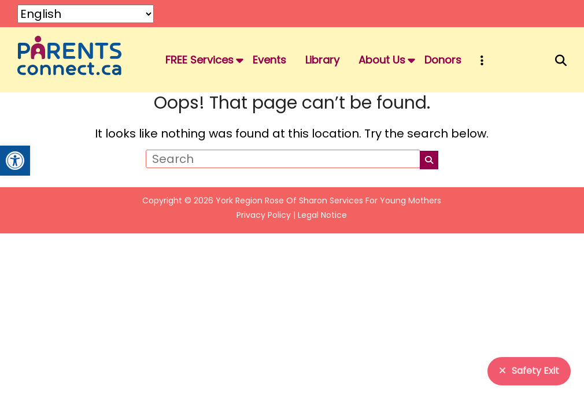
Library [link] (322, 60)
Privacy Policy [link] (263, 215)
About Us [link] (381, 60)
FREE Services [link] (199, 60)
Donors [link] (442, 60)
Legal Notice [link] (322, 215)
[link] (15, 161)
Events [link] (269, 60)
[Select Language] (85, 14)
